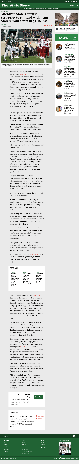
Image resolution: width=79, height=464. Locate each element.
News (33, 5)
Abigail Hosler (67, 114)
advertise (24, 447)
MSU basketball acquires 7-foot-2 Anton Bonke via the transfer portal (70, 59)
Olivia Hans (40, 68)
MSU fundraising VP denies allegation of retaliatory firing (69, 47)
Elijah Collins (25, 350)
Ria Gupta (66, 89)
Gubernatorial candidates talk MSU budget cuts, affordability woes (69, 85)
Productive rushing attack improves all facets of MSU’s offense (39, 281)
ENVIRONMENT (67, 67)
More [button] (72, 5)
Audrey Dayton (67, 101)
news (5, 446)
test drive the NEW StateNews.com (47, 9)
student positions (26, 456)
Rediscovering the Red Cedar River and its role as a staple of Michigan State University (70, 72)
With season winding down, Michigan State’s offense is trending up (27, 281)
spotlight (6, 449)
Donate (38, 400)
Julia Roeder (67, 51)
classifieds (6, 453)
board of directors (26, 449)
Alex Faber (3, 25)
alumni (42, 446)
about (23, 446)
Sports (45, 5)
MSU (65, 43)
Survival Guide (54, 5)
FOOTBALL (6, 12)
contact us (43, 447)
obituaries (6, 455)
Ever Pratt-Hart (68, 77)
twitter (38, 422)
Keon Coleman (35, 258)
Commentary (64, 5)
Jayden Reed (38, 299)
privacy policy (25, 453)
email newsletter (44, 449)
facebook (39, 420)
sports (5, 447)
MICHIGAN (66, 81)
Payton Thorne (25, 75)
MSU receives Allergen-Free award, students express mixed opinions (69, 110)
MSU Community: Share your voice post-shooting (67, 30)
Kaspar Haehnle (68, 63)
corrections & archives (27, 455)
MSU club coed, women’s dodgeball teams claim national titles (70, 97)
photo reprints (25, 451)
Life (39, 5)
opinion (5, 451)
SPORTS (2, 12)
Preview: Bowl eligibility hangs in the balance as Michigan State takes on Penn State (15, 283)
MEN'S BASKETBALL (68, 55)
